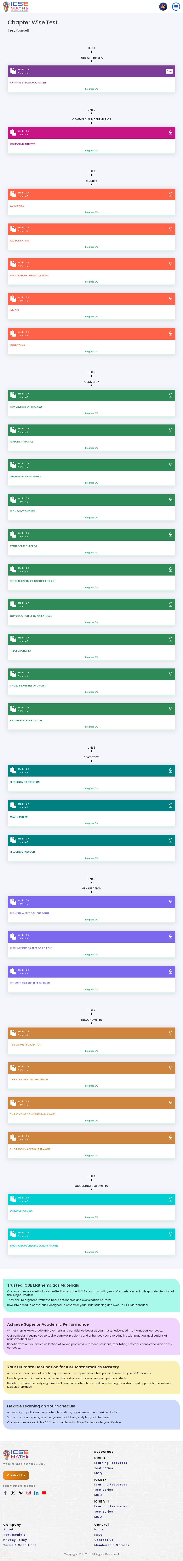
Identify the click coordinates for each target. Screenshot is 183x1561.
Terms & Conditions (20, 1545)
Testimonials (14, 1535)
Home (99, 1529)
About (8, 1529)
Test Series (103, 1468)
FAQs (98, 1535)
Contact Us (16, 1475)
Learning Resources (110, 1463)
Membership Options (111, 1545)
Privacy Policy (15, 1540)
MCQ (98, 1473)
